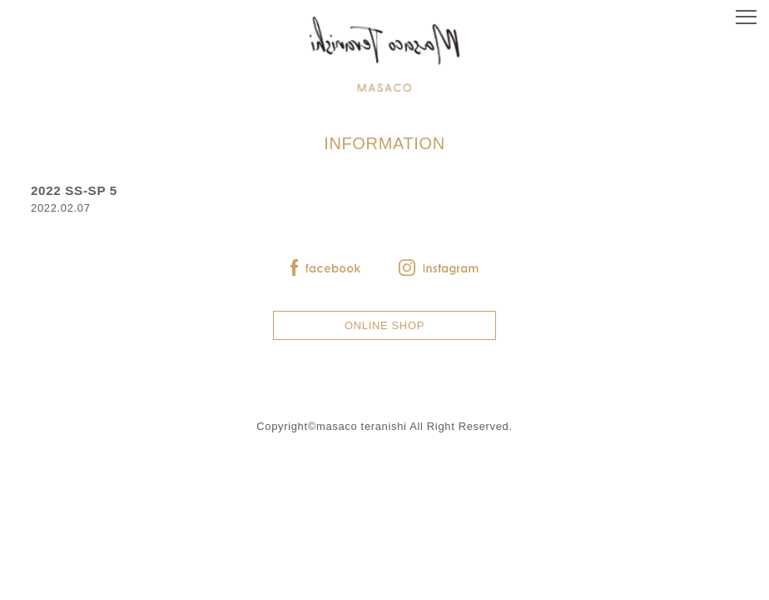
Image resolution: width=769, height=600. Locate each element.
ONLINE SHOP (384, 325)
